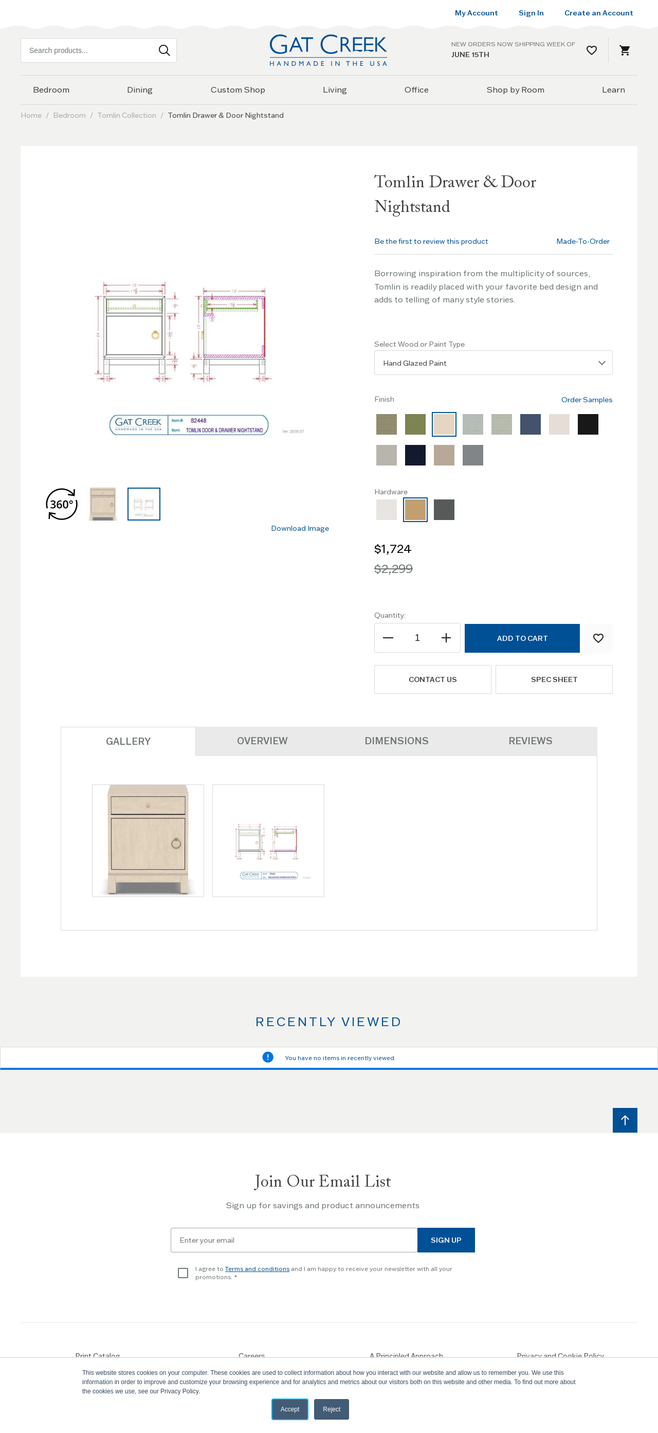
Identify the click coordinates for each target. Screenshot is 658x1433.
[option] (386, 424)
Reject (331, 1409)
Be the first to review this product (431, 241)
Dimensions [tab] (396, 741)
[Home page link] (329, 50)
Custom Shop (238, 89)
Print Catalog (97, 1355)
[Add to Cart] (522, 638)
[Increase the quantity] (446, 637)
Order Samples (587, 399)
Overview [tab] (262, 741)
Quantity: (390, 615)
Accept (290, 1409)
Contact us (433, 679)
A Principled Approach (406, 1355)
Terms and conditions (257, 1269)
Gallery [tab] (128, 741)
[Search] (164, 50)
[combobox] (99, 50)
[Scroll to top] (625, 1120)
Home (31, 115)
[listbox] (493, 362)
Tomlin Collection (126, 115)
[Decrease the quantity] (389, 637)
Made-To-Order (583, 241)
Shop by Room (515, 89)
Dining (140, 89)
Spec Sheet (554, 679)
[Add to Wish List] (598, 638)
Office (417, 89)
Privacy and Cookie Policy (560, 1355)
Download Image (300, 528)
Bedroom (51, 89)
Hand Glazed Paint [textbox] (415, 363)
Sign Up (446, 1240)
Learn (613, 89)
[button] (61, 504)
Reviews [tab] (530, 741)
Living (335, 89)
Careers (252, 1355)
